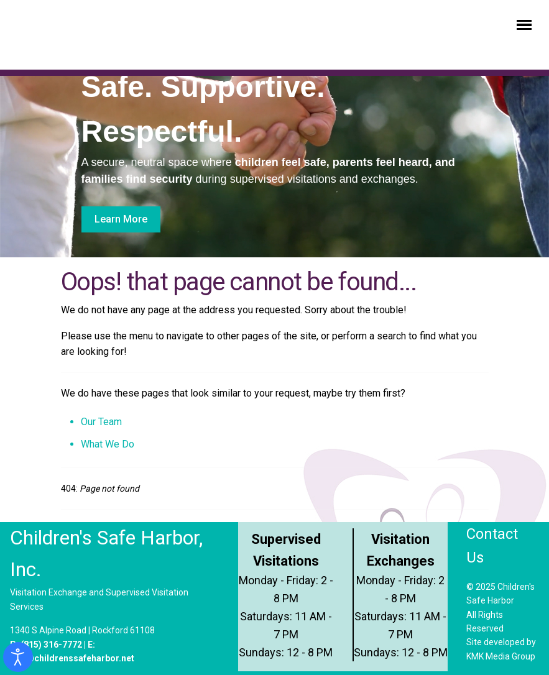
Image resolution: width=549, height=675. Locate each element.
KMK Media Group (500, 656)
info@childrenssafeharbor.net (72, 658)
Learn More (121, 219)
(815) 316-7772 (51, 645)
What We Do (107, 444)
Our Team (101, 422)
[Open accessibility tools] (18, 657)
